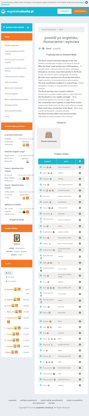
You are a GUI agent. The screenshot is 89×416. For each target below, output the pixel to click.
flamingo (46, 179)
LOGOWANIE (64, 11)
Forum (7, 116)
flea (44, 226)
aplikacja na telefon (13, 204)
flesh (44, 238)
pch (20, 179)
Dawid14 (10, 328)
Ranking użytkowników (13, 111)
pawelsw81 (24, 195)
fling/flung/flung (48, 268)
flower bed (46, 345)
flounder (46, 321)
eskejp (9, 340)
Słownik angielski (11, 94)
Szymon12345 (12, 318)
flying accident (48, 380)
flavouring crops (48, 219)
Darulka (10, 346)
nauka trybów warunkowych (52, 400)
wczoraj (10, 277)
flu (44, 350)
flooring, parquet (48, 300)
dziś (8, 273)
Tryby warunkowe (11, 82)
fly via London (47, 368)
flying (45, 385)
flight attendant (48, 256)
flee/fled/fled (47, 232)
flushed (45, 356)
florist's (45, 313)
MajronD (10, 289)
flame (45, 173)
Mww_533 (11, 312)
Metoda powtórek (11, 105)
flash (44, 185)
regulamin (12, 400)
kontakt (52, 403)
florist (45, 307)
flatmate (46, 202)
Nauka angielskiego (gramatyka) (16, 99)
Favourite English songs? (15, 151)
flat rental (46, 196)
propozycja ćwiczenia (13, 135)
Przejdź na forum (17, 220)
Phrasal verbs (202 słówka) (15, 77)
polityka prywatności (28, 400)
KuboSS (10, 300)
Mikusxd (25, 142)
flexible (45, 244)
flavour (45, 208)
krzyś (9, 306)
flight (44, 263)
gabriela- (25, 158)
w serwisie (11, 281)
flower (45, 339)
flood (44, 282)
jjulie (9, 352)
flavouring (46, 214)
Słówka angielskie (12, 45)
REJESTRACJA (80, 11)
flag (44, 167)
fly (44, 362)
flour (44, 327)
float (44, 276)
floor (44, 288)
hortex (9, 334)
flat (44, 190)
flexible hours (47, 250)
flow (44, 333)
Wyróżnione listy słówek (14, 88)
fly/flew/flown (47, 374)
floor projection (48, 293)
